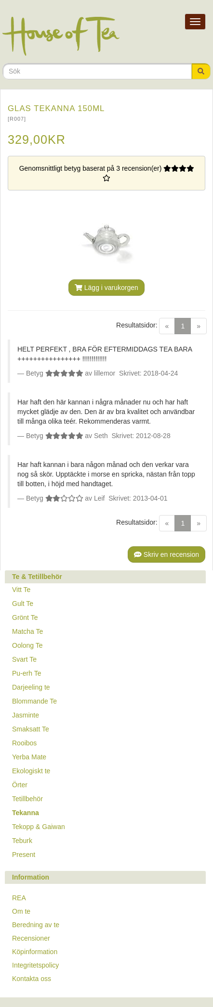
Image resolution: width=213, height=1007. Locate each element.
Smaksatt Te (30, 729)
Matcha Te (27, 631)
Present (23, 854)
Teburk (22, 840)
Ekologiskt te (31, 771)
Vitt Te (21, 589)
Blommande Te (34, 701)
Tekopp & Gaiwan (38, 827)
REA (19, 898)
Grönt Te (25, 617)
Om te (21, 911)
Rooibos (24, 743)
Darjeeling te (31, 687)
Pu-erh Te (26, 673)
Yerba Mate (29, 757)
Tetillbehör (27, 799)
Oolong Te (27, 645)
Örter (19, 785)
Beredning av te (35, 925)
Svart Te (24, 659)
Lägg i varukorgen (106, 287)
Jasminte (25, 715)
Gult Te (22, 603)
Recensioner (31, 938)
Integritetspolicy (35, 965)
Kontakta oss (31, 978)
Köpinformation (34, 952)
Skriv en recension (166, 554)
